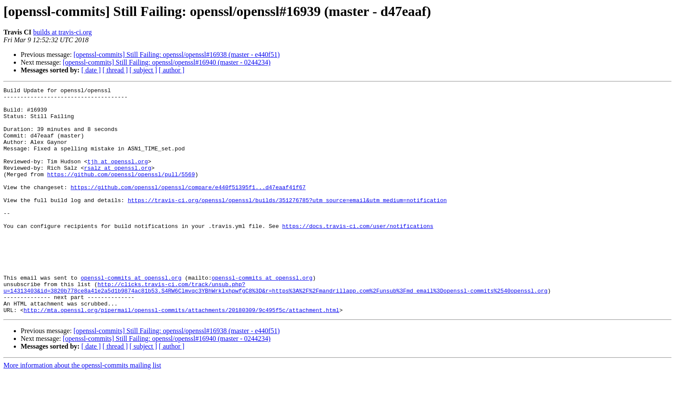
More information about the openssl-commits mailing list (82, 410)
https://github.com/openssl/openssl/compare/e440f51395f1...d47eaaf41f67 (188, 208)
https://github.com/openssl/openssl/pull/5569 (121, 192)
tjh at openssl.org (117, 177)
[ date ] (91, 70)
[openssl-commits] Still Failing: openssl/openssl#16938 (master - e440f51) (177, 54)
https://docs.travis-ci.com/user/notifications (357, 254)
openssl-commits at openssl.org (131, 316)
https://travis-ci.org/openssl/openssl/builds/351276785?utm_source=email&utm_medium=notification (287, 223)
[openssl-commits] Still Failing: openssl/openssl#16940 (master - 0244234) (167, 62)
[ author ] (172, 70)
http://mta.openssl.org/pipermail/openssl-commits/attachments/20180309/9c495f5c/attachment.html (181, 355)
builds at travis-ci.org (62, 32)
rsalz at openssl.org (117, 184)
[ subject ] (143, 70)
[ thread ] (115, 70)
